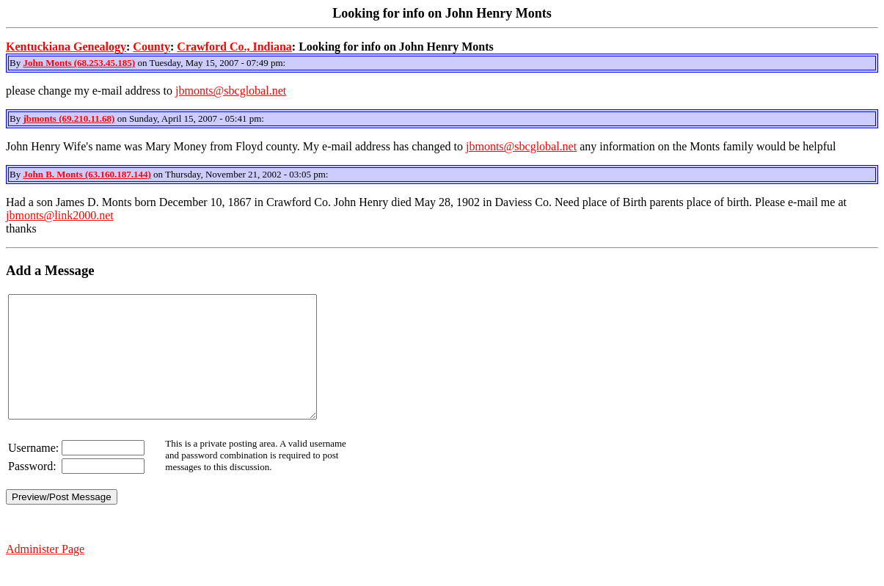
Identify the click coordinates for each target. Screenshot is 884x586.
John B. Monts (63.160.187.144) (86, 174)
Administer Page (45, 573)
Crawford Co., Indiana (234, 46)
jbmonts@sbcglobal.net (230, 90)
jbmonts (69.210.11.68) (68, 118)
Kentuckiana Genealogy (66, 46)
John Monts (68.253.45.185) (79, 62)
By (16, 62)
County (151, 46)
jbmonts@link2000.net (60, 215)
